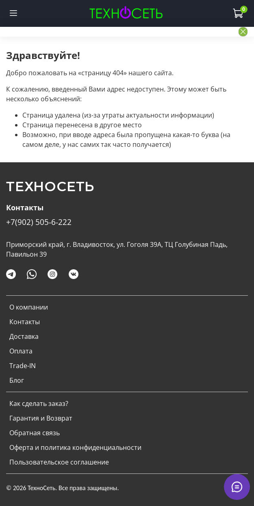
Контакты (24, 321)
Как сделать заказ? (38, 403)
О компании (28, 307)
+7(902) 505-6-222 (39, 221)
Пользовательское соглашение (59, 462)
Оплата (21, 351)
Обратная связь (34, 432)
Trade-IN (22, 365)
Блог (16, 380)
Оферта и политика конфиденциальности (75, 447)
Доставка (24, 336)
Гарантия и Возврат (40, 418)
